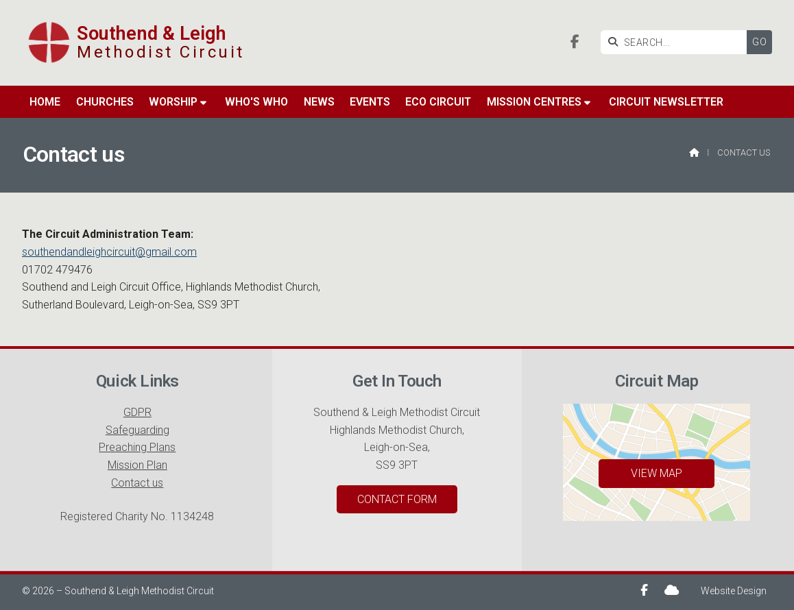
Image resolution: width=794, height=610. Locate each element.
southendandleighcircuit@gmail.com (109, 251)
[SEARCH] (677, 42)
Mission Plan (137, 465)
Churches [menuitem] (105, 103)
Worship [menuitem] (173, 103)
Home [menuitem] (44, 103)
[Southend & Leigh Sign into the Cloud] (671, 590)
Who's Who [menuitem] (256, 103)
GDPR (137, 412)
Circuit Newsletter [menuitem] (666, 103)
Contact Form (397, 499)
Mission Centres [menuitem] (534, 103)
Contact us (137, 482)
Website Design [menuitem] (734, 590)
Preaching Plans (137, 447)
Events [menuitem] (370, 103)
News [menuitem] (319, 103)
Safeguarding (137, 430)
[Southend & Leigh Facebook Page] (574, 42)
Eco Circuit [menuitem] (438, 103)
